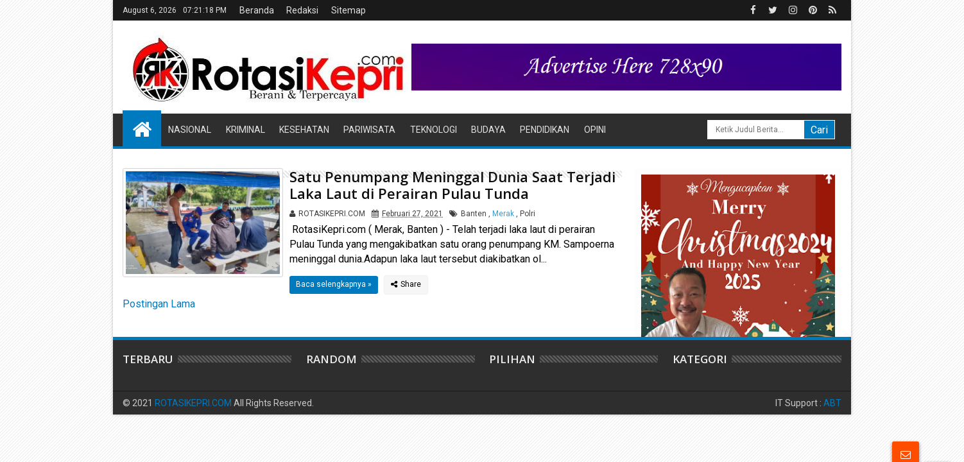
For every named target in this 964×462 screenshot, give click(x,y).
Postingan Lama (159, 304)
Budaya (488, 129)
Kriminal (245, 129)
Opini (595, 129)
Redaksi (302, 10)
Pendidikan (544, 129)
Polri (527, 213)
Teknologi (433, 129)
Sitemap (348, 10)
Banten (473, 213)
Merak (503, 213)
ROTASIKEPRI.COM (193, 403)
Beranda (256, 10)
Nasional (189, 129)
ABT (832, 403)
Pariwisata (369, 129)
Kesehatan (304, 129)
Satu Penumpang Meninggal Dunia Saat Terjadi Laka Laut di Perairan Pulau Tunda (452, 185)
